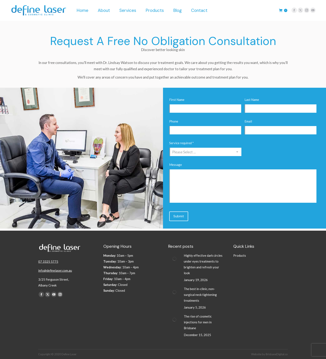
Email (249, 121)
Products (239, 255)
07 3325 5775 (48, 261)
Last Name (253, 99)
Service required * (183, 143)
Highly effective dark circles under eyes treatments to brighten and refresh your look (203, 264)
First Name (178, 99)
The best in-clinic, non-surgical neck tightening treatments (200, 294)
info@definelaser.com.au (55, 270)
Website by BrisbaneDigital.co (269, 354)
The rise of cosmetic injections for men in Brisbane (198, 322)
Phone (175, 121)
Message (177, 164)
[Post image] (174, 259)
